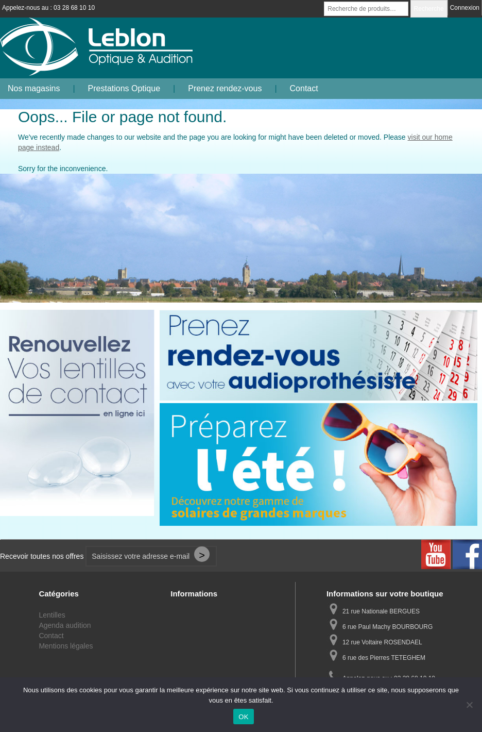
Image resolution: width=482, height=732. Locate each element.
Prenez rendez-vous (225, 88)
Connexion (464, 7)
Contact (304, 88)
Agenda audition (65, 625)
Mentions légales (66, 646)
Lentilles (52, 615)
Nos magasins (34, 88)
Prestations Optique (124, 88)
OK (243, 717)
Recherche (429, 8)
